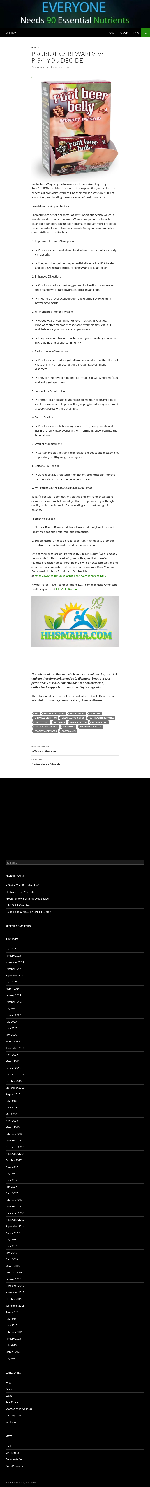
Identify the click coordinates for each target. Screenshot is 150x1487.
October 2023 (14, 1001)
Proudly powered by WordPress (21, 1482)
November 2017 (15, 1153)
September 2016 (15, 1226)
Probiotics (69, 726)
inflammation (99, 722)
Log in (9, 1446)
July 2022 (11, 1008)
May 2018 (11, 1114)
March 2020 (13, 1041)
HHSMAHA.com (66, 589)
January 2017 (13, 1206)
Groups (124, 33)
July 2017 (11, 1173)
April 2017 (12, 1193)
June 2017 (11, 1180)
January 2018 (13, 1140)
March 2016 (13, 1265)
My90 (136, 33)
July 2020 (11, 1021)
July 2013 (11, 1345)
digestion (95, 713)
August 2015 (13, 1312)
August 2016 (13, 1232)
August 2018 (13, 1094)
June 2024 (11, 982)
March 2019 (13, 1061)
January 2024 (13, 995)
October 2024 (14, 968)
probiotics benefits (91, 726)
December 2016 (15, 1213)
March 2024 (13, 988)
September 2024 (15, 975)
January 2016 (13, 1279)
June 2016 (11, 1246)
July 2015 (11, 1318)
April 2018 (12, 1120)
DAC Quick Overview (75, 748)
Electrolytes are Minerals (75, 762)
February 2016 (14, 1272)
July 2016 (11, 1239)
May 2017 (11, 1186)
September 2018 (15, 1087)
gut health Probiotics (101, 718)
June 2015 (11, 1325)
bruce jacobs (77, 713)
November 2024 (15, 962)
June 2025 (11, 948)
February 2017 (14, 1199)
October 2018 (14, 1081)
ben (36, 713)
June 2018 (11, 1107)
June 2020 (11, 1028)
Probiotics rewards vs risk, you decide (27, 898)
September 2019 (15, 1048)
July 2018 (11, 1100)
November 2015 (15, 1292)
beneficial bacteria (54, 713)
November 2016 (15, 1219)
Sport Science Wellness (19, 1408)
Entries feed (12, 1452)
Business (10, 1389)
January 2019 (13, 1067)
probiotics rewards (46, 731)
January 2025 (13, 955)
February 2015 (14, 1331)
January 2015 (13, 1338)
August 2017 (13, 1166)
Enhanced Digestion (46, 718)
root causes (69, 731)
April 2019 (12, 1054)
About (112, 33)
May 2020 (11, 1034)
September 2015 (15, 1305)
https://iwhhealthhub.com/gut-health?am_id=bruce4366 (70, 575)
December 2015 (15, 1285)
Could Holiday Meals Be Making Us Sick (28, 911)
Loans (9, 1395)
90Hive (11, 33)
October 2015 (14, 1298)
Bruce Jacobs (61, 67)
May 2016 (11, 1252)
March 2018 (13, 1127)
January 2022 (13, 1015)
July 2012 (11, 1358)
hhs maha (59, 722)
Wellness (11, 1422)
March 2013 (13, 1351)
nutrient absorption (46, 726)
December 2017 (15, 1147)
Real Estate (12, 1402)
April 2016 (12, 1259)
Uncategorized (14, 1415)
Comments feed (15, 1459)
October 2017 (14, 1160)
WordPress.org (14, 1465)
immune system (78, 722)
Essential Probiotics (73, 718)
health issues (42, 722)
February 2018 (14, 1133)
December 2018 (15, 1074)
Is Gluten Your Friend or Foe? (22, 885)
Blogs (35, 47)
